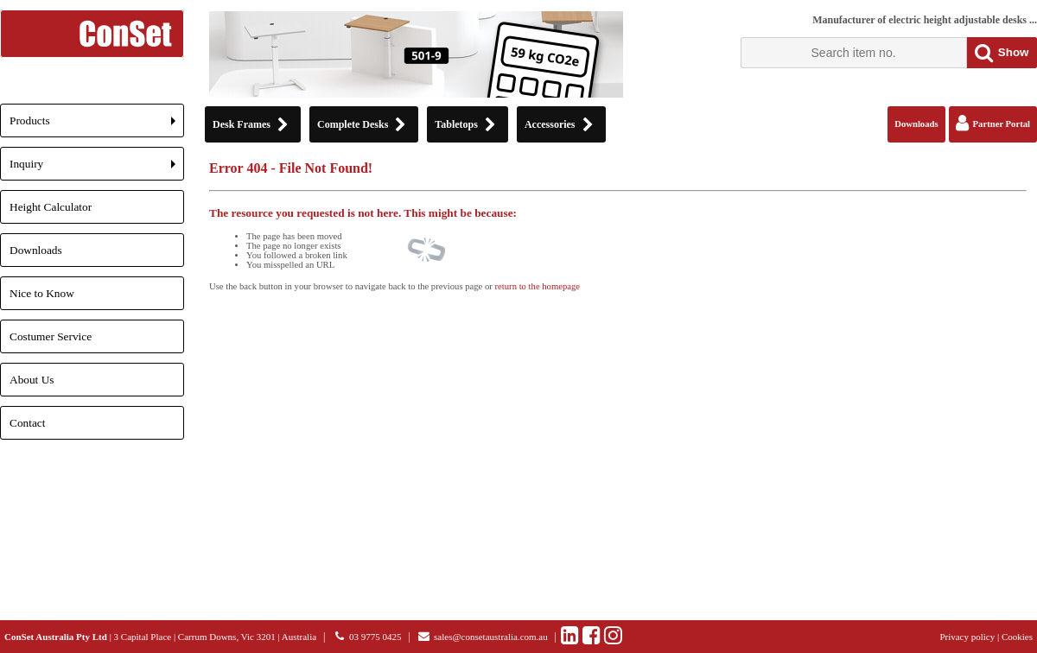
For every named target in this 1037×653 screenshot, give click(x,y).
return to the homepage (538, 286)
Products (97, 125)
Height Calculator (51, 206)
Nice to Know (42, 293)
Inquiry (97, 169)
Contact (27, 422)
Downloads (36, 250)
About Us (32, 379)
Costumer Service (51, 336)
